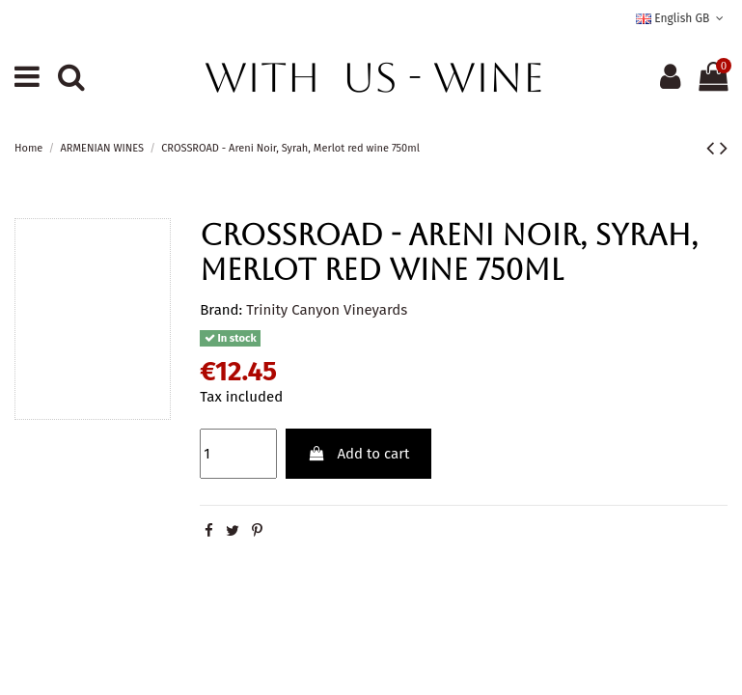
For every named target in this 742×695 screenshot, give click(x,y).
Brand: (221, 310)
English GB (682, 18)
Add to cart (359, 453)
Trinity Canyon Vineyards (326, 310)
